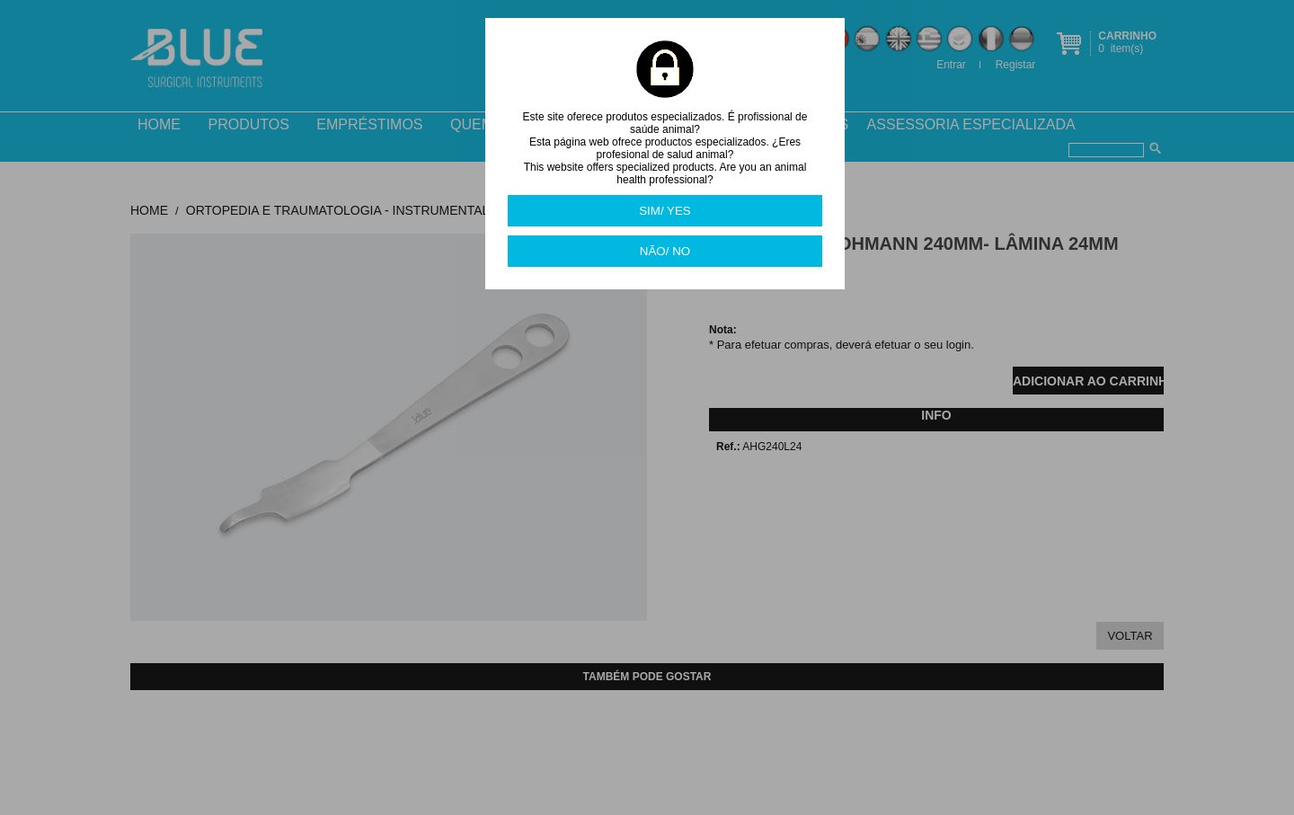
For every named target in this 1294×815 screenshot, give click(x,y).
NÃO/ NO (665, 251)
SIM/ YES (665, 210)
